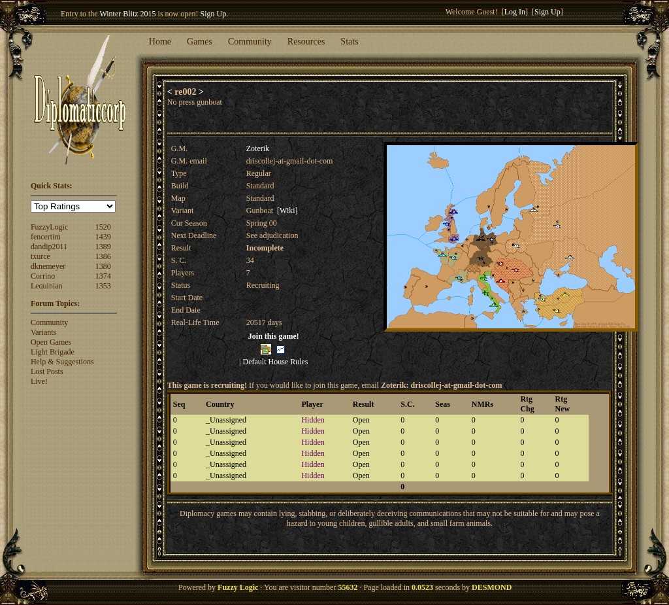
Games (199, 41)
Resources (306, 41)
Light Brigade (52, 351)
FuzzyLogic (49, 227)
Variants (43, 332)
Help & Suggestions (62, 361)
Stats (349, 41)
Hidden (312, 419)
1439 (103, 236)
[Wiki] (287, 210)
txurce (40, 256)
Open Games (51, 342)
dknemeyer (48, 266)
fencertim (46, 236)
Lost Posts (47, 371)
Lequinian (47, 285)
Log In (514, 11)
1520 (103, 227)
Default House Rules (275, 361)
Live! (39, 381)
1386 (103, 256)
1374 (103, 276)
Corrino (43, 276)
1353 (103, 285)
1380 (103, 266)
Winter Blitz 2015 (127, 13)
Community (250, 41)
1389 (103, 246)
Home (160, 41)
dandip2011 (49, 246)
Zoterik (257, 148)
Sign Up (214, 13)
